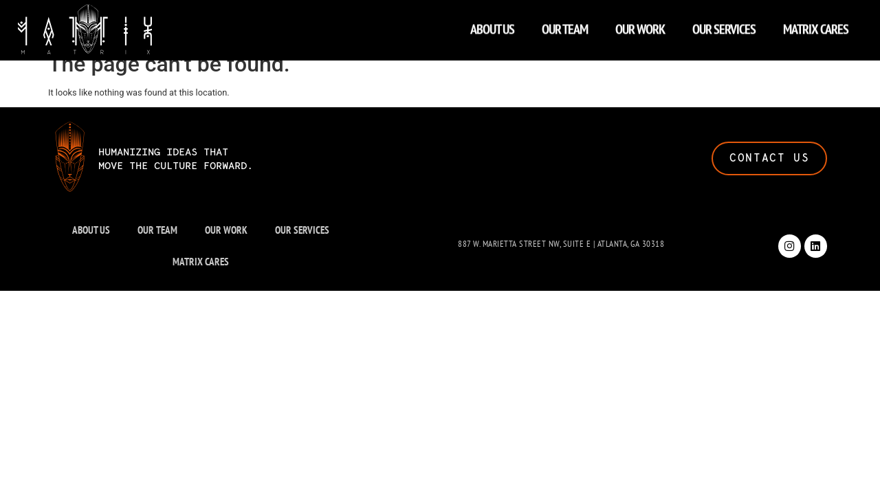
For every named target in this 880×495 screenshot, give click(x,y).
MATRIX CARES (815, 26)
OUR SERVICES (724, 26)
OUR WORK (640, 26)
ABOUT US (492, 26)
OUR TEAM (565, 26)
